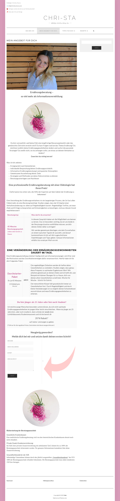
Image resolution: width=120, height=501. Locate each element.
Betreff (20, 354)
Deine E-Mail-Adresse (20, 348)
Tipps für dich (68, 31)
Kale (65, 495)
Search (97, 47)
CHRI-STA (60, 18)
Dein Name (20, 342)
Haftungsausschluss (48, 480)
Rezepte (84, 31)
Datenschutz (83, 480)
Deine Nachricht (21, 364)
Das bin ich (30, 31)
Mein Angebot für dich (48, 31)
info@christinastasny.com (15, 6)
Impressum (10, 480)
